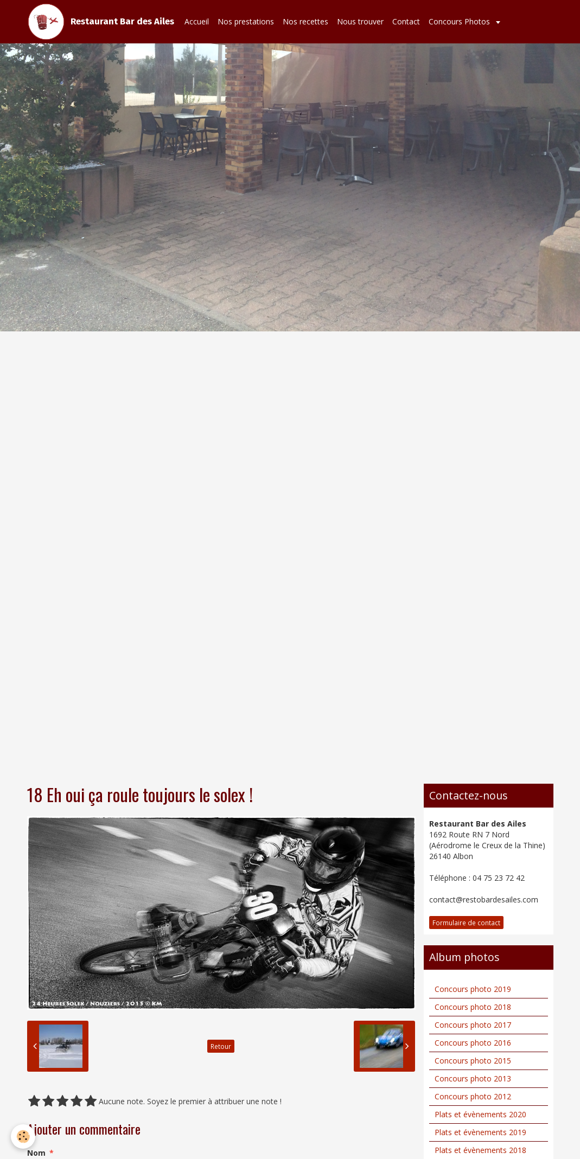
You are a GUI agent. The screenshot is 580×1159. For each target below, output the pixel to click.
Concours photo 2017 (473, 1025)
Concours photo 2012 (473, 1096)
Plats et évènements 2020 (480, 1114)
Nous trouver (360, 21)
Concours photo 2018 (473, 1007)
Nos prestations (246, 21)
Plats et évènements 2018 (480, 1150)
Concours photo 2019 (473, 989)
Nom (36, 1153)
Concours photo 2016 (473, 1043)
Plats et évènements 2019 (480, 1132)
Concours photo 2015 (473, 1060)
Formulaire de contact (466, 922)
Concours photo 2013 (473, 1078)
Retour (221, 1046)
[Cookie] (23, 1136)
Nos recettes (305, 21)
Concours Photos (460, 21)
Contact (406, 21)
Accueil (196, 21)
